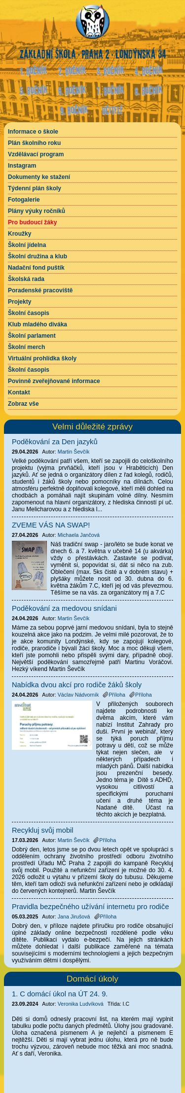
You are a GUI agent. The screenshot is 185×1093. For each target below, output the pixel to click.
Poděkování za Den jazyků (55, 442)
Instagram (22, 165)
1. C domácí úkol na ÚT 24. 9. (60, 994)
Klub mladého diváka (37, 324)
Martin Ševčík (74, 452)
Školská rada (26, 279)
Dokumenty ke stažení (39, 177)
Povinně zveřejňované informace (54, 381)
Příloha (114, 695)
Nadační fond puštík (36, 267)
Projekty (19, 301)
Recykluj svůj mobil (43, 830)
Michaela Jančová (79, 535)
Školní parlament (32, 335)
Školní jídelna (27, 245)
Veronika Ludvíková (81, 1004)
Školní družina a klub (37, 256)
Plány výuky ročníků (36, 211)
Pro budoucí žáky (32, 222)
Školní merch (26, 347)
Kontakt (19, 392)
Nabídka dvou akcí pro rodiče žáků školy (77, 685)
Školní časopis (28, 313)
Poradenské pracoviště (40, 290)
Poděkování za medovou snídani (64, 608)
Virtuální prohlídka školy (42, 358)
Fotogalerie (24, 199)
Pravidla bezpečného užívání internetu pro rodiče (90, 907)
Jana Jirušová (74, 916)
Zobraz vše (23, 403)
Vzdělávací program (36, 154)
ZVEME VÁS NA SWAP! (51, 525)
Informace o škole (33, 131)
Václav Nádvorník (78, 695)
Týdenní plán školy (34, 188)
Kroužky (19, 233)
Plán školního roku (34, 143)
